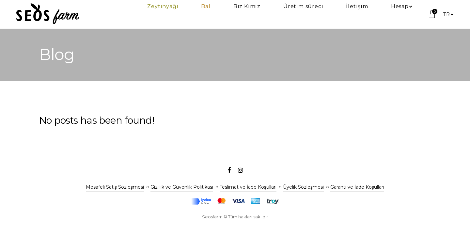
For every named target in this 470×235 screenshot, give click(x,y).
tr (446, 14)
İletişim (381, 14)
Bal (279, 14)
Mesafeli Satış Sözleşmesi (115, 187)
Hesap (408, 14)
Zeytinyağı (252, 14)
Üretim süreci (344, 14)
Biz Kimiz (304, 14)
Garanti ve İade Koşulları (357, 187)
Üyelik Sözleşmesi (303, 187)
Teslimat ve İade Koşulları (248, 187)
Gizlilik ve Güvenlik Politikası (181, 187)
